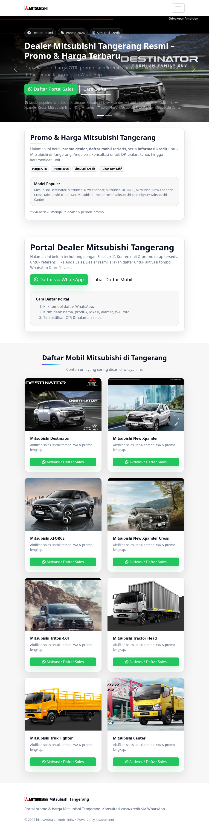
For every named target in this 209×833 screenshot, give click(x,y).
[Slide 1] (100, 115)
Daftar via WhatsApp (59, 279)
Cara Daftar (95, 89)
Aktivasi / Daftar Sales (63, 462)
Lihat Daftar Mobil (112, 279)
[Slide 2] (108, 115)
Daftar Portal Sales (51, 89)
